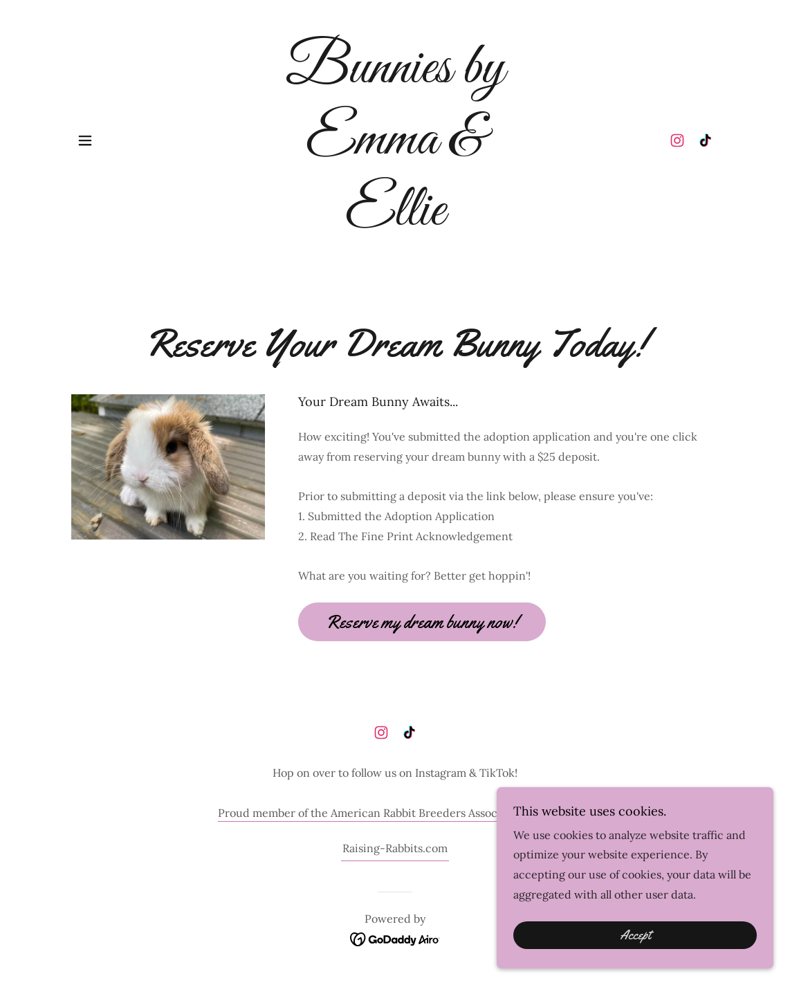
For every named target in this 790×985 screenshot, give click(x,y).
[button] (85, 140)
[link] (395, 221)
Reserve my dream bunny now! (422, 622)
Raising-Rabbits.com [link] (395, 848)
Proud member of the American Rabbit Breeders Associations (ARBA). (395, 813)
